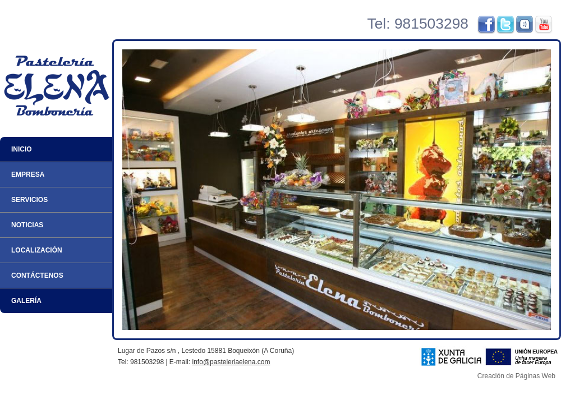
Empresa (27, 174)
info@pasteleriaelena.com (231, 362)
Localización (36, 250)
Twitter (505, 25)
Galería (26, 301)
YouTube (544, 25)
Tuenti (525, 25)
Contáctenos (37, 275)
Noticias (27, 225)
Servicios (29, 200)
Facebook (486, 25)
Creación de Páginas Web (516, 376)
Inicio (21, 149)
